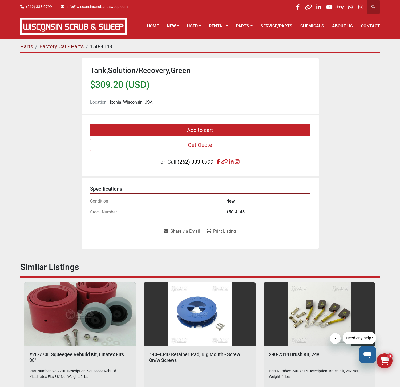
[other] (291, 7)
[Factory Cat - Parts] (61, 46)
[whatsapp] (346, 7)
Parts (242, 26)
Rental (217, 26)
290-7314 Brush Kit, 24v (294, 354)
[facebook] (278, 7)
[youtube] (318, 7)
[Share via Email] (182, 231)
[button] (173, 26)
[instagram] (359, 7)
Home (153, 26)
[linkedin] (305, 7)
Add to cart (200, 130)
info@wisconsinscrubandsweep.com (97, 7)
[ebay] (332, 7)
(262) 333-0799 (39, 7)
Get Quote (200, 145)
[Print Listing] (221, 231)
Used (192, 26)
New (171, 26)
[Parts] (26, 46)
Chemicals (312, 26)
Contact (370, 26)
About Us (342, 26)
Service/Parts (276, 26)
